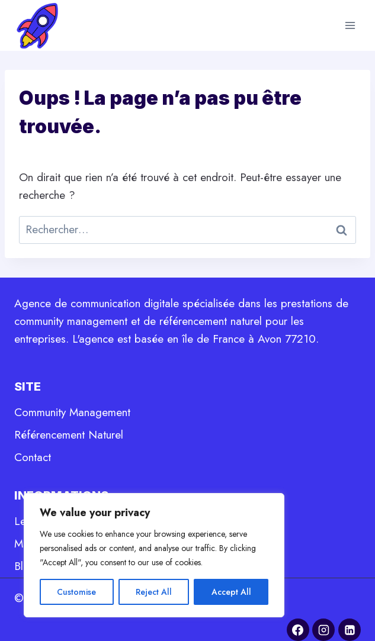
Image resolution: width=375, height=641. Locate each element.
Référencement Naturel (68, 435)
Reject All (154, 592)
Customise (76, 592)
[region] (154, 555)
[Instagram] (323, 630)
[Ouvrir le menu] (350, 25)
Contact (32, 457)
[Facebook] (298, 630)
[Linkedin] (349, 630)
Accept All (231, 592)
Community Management (72, 412)
